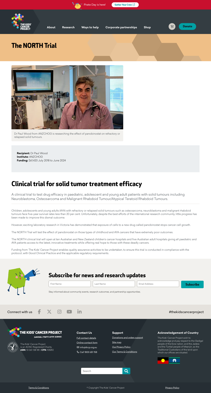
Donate (187, 26)
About (51, 27)
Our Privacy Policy (121, 346)
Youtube (69, 312)
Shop (147, 27)
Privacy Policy (172, 387)
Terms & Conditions (38, 387)
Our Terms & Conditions (124, 351)
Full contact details (86, 337)
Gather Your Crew (123, 5)
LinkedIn (79, 312)
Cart (171, 26)
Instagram (59, 312)
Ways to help (90, 27)
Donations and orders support (127, 337)
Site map (116, 342)
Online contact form (87, 342)
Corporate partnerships (121, 27)
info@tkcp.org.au (88, 347)
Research (68, 27)
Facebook (39, 312)
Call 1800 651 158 (88, 352)
